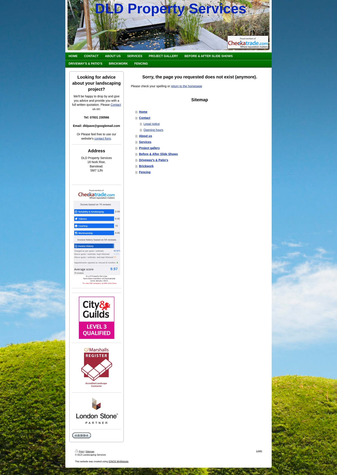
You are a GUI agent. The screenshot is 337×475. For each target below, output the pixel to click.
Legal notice (152, 124)
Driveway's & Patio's (153, 160)
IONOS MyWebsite (119, 461)
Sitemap (90, 451)
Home (143, 112)
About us (145, 136)
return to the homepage (186, 86)
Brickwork (146, 166)
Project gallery (149, 148)
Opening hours (153, 130)
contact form (102, 138)
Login (259, 451)
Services (145, 142)
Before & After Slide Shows (158, 154)
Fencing (145, 172)
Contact (115, 104)
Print (79, 451)
